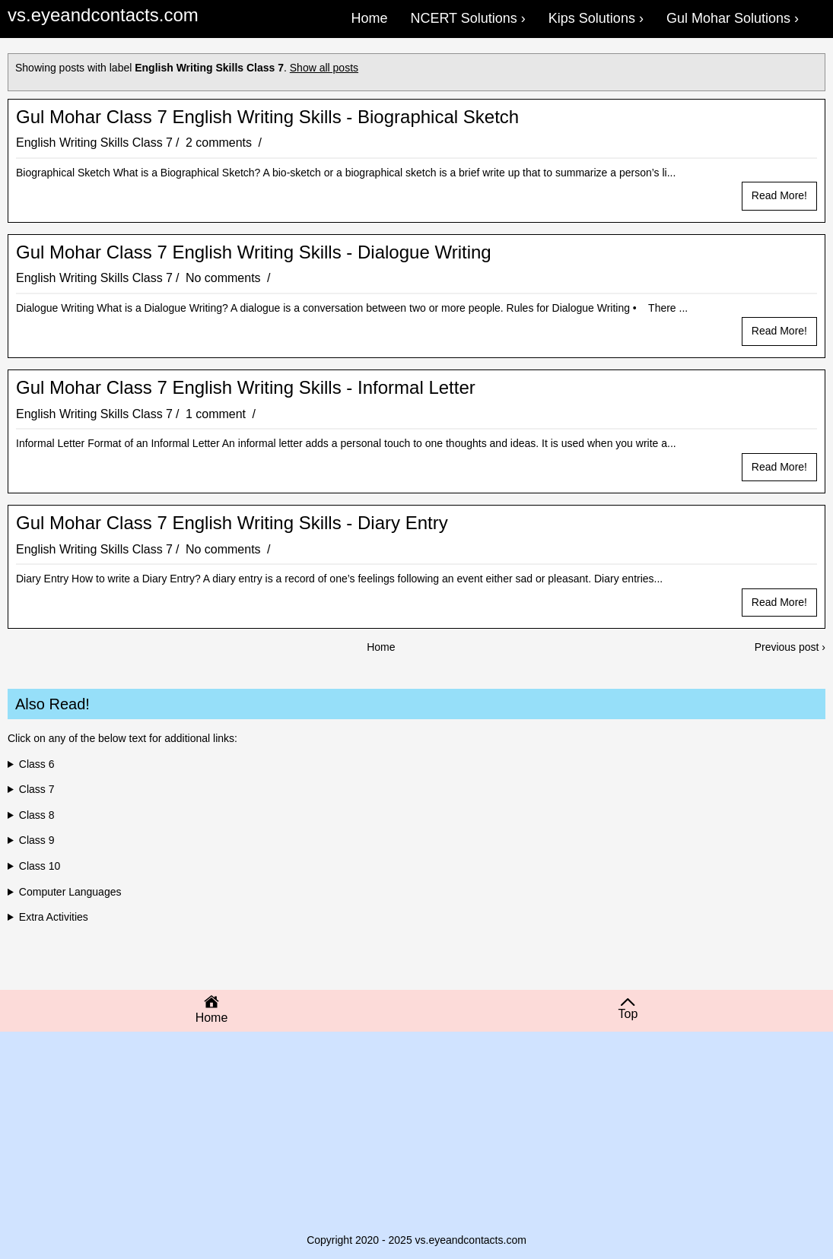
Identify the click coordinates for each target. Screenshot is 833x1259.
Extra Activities (53, 917)
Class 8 (37, 815)
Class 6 (37, 764)
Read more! (779, 195)
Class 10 (39, 866)
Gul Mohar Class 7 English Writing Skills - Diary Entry (232, 523)
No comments (225, 277)
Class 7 (37, 789)
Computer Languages (70, 892)
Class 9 (37, 840)
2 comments (221, 142)
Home (381, 647)
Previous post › (790, 647)
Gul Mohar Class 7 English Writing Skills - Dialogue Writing (253, 252)
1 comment (218, 414)
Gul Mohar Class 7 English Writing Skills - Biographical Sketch (267, 117)
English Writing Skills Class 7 (94, 142)
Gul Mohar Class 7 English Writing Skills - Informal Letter (245, 388)
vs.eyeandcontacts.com (103, 15)
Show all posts (324, 68)
